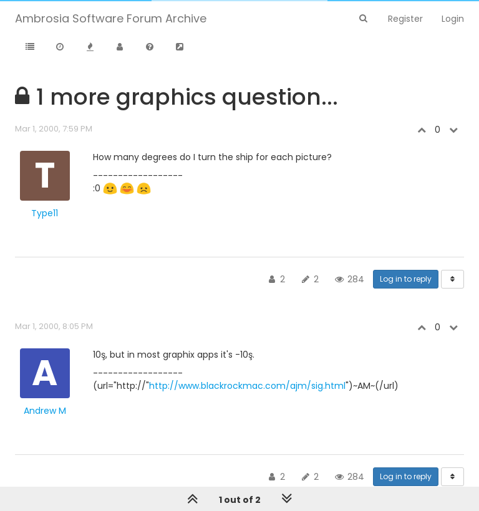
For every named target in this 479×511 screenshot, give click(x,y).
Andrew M (45, 410)
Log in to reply (406, 279)
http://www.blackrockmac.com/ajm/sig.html (247, 386)
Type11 (44, 213)
